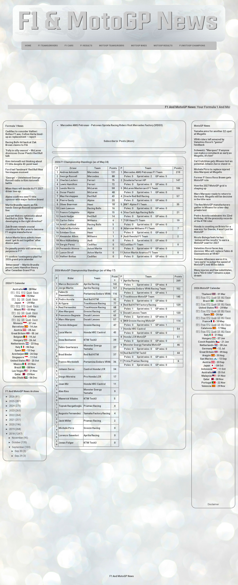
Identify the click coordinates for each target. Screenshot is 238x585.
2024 (12, 405)
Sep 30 (19, 451)
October (16, 442)
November (18, 437)
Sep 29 (19, 455)
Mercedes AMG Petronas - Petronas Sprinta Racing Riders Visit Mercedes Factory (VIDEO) (112, 125)
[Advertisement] (119, 77)
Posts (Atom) (126, 141)
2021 (12, 419)
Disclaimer (213, 504)
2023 (12, 410)
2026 (12, 396)
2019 (12, 429)
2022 (12, 415)
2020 (12, 424)
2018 (12, 433)
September (18, 447)
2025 (12, 401)
